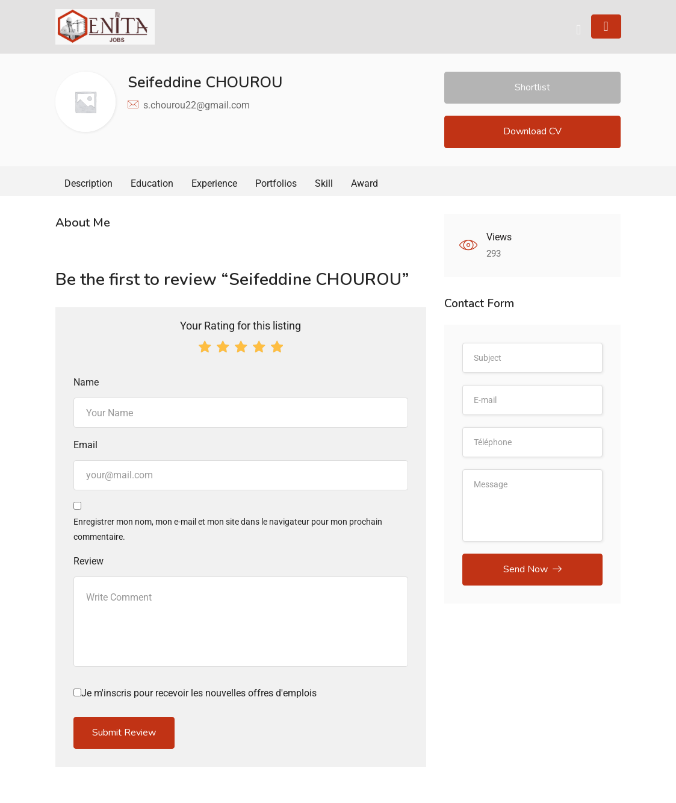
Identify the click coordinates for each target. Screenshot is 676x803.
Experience (214, 183)
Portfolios (276, 183)
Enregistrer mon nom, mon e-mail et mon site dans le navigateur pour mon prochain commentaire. (227, 529)
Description (88, 183)
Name (86, 382)
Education (152, 183)
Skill (324, 183)
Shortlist (532, 87)
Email (85, 445)
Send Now (532, 569)
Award (364, 183)
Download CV (532, 131)
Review (88, 561)
